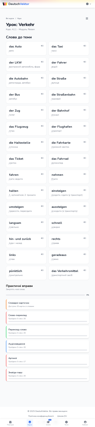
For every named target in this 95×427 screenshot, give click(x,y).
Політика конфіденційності (41, 416)
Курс (19, 18)
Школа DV (62, 416)
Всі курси (10, 18)
